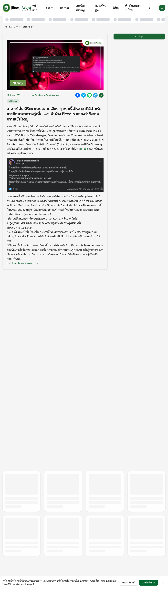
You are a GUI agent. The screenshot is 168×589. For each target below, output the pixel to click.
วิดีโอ (116, 8)
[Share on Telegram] (95, 95)
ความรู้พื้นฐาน (100, 8)
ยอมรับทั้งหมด (149, 582)
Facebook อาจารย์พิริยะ (25, 263)
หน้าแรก (34, 8)
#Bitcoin (13, 101)
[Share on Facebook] (77, 95)
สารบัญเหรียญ (80, 8)
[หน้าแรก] (17, 8)
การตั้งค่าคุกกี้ (128, 582)
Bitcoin (84, 148)
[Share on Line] (89, 95)
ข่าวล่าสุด (139, 36)
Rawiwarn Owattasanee (47, 95)
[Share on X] (83, 95)
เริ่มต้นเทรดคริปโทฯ (133, 8)
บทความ (65, 8)
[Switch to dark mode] (150, 8)
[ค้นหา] (162, 8)
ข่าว (49, 8)
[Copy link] (101, 95)
